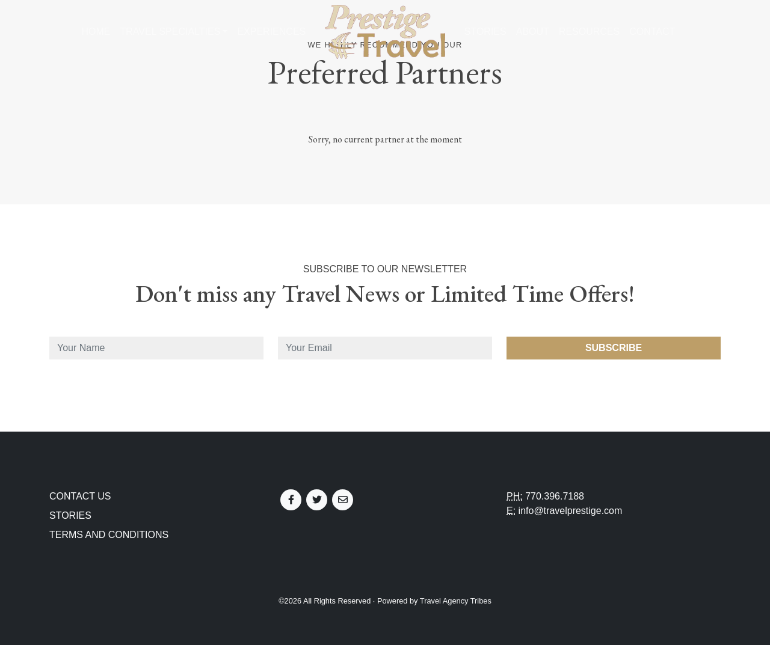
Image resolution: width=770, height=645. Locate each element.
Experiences (271, 31)
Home (95, 31)
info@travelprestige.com (571, 511)
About (532, 31)
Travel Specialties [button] (170, 31)
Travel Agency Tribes (455, 600)
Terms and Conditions (108, 535)
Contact (652, 31)
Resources (589, 31)
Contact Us (80, 496)
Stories (485, 31)
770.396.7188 (554, 496)
